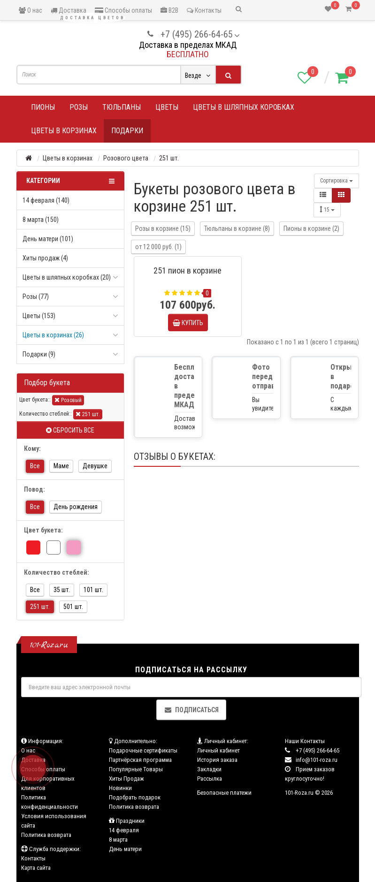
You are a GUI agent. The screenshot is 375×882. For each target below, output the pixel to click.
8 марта (118, 839)
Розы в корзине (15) (163, 228)
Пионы (43, 107)
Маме (61, 466)
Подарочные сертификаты (143, 750)
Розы (78, 107)
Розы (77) (36, 296)
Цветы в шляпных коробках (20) (67, 277)
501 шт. (73, 606)
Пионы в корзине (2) (311, 228)
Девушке (95, 466)
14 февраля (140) (46, 200)
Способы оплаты (123, 10)
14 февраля (124, 830)
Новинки (120, 787)
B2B (169, 10)
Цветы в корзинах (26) (53, 335)
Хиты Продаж (126, 778)
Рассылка (209, 778)
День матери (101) (48, 239)
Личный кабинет (218, 750)
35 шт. (62, 589)
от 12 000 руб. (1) (158, 247)
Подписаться (191, 710)
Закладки (209, 769)
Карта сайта (36, 867)
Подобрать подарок (135, 797)
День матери (125, 848)
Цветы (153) (39, 315)
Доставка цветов (92, 17)
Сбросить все (70, 430)
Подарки (127, 130)
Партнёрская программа (140, 759)
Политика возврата (46, 834)
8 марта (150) (41, 219)
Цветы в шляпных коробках (243, 107)
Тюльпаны (121, 107)
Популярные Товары (136, 769)
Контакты (204, 10)
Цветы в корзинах (64, 130)
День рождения (76, 506)
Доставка (68, 10)
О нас (30, 10)
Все (35, 466)
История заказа (217, 759)
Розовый (68, 399)
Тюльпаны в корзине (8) (237, 228)
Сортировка (336, 180)
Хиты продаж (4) (45, 258)
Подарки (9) (39, 354)
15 (327, 209)
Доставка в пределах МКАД (188, 45)
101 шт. (93, 589)
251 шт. (88, 414)
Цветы (166, 107)
